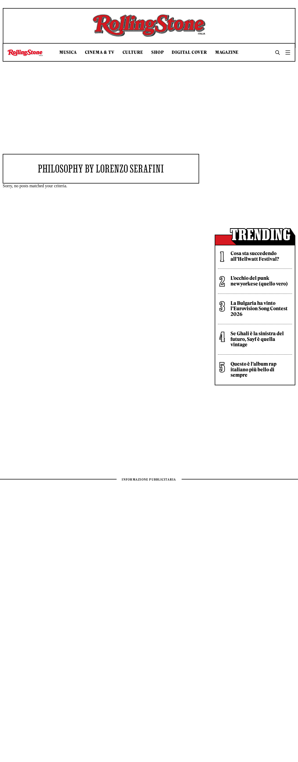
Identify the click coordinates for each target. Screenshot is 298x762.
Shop (157, 52)
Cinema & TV (99, 52)
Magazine (227, 52)
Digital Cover (189, 52)
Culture (133, 52)
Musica (68, 52)
